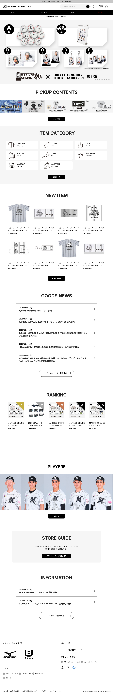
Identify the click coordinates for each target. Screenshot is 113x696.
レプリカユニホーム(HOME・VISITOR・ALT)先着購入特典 (72, 1)
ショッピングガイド (12, 673)
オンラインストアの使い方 (56, 556)
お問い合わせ (39, 673)
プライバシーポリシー (56, 691)
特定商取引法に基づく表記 (11, 691)
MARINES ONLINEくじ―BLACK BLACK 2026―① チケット (97, 424)
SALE (100, 12)
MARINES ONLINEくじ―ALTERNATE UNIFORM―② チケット (56, 424)
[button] (95, 79)
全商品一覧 (56, 177)
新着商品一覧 (56, 278)
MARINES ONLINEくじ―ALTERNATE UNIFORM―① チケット (77, 424)
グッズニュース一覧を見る (56, 373)
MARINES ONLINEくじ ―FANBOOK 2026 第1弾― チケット (16, 424)
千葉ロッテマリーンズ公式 (72, 662)
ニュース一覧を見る (56, 616)
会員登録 (72, 650)
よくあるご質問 (26, 673)
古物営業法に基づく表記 (29, 691)
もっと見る (56, 119)
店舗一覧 (8, 678)
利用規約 (43, 691)
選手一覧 (56, 516)
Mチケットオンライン (90, 662)
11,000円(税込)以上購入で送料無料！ (56, 16)
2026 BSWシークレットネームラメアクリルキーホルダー (36, 424)
